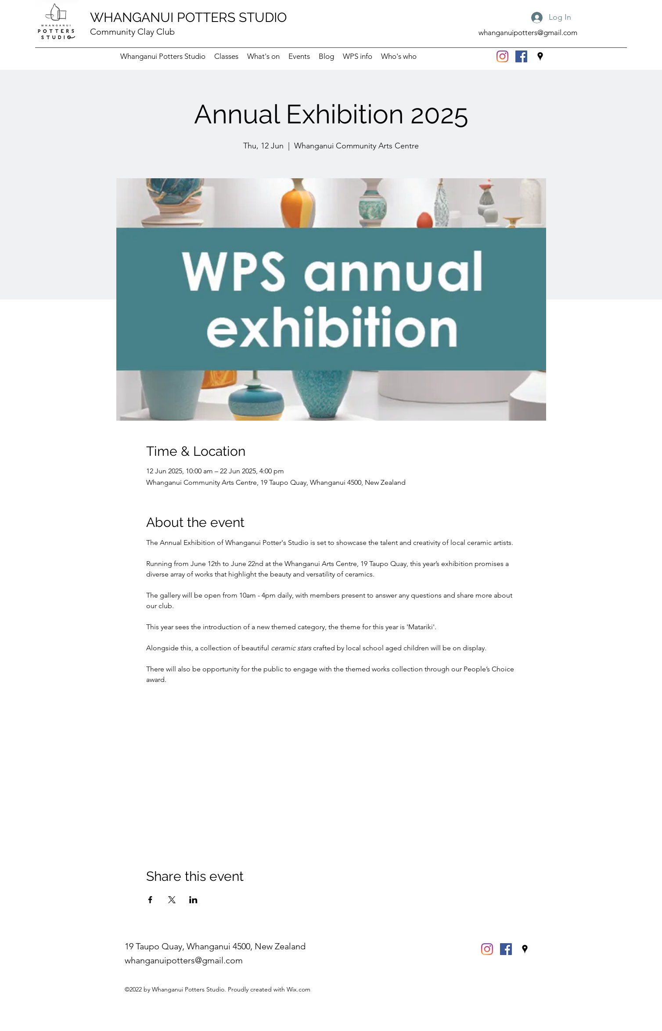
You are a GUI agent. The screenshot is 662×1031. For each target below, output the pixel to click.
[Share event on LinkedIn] (193, 899)
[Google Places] (540, 56)
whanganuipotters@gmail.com (528, 32)
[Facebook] (521, 56)
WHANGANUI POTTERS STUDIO (188, 17)
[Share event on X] (172, 899)
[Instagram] (502, 56)
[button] (357, 56)
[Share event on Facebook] (150, 899)
